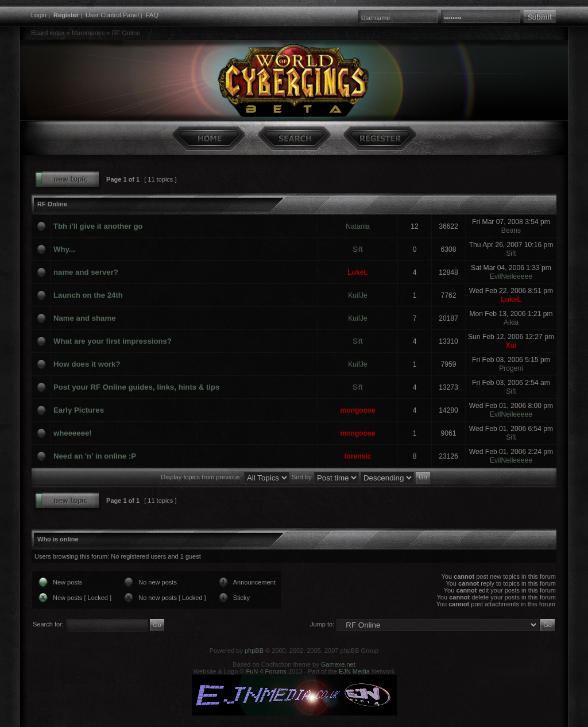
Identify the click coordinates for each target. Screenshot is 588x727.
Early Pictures (78, 410)
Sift (357, 249)
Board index (48, 32)
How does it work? (87, 364)
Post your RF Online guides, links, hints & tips (136, 387)
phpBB (254, 650)
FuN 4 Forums (266, 671)
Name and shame (84, 318)
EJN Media (354, 671)
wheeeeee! (72, 433)
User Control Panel (112, 14)
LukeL (357, 272)
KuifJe (358, 295)
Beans (511, 230)
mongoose (357, 410)
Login (39, 14)
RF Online (126, 32)
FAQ (152, 14)
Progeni (511, 368)
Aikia (511, 322)
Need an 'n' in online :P (94, 456)
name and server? (85, 272)
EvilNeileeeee (511, 276)
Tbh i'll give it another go (98, 226)
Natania (358, 226)
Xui (511, 345)
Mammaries (88, 32)
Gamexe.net (338, 664)
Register (66, 14)
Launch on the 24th (88, 295)
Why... (64, 249)
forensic (357, 456)
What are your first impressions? (112, 341)
